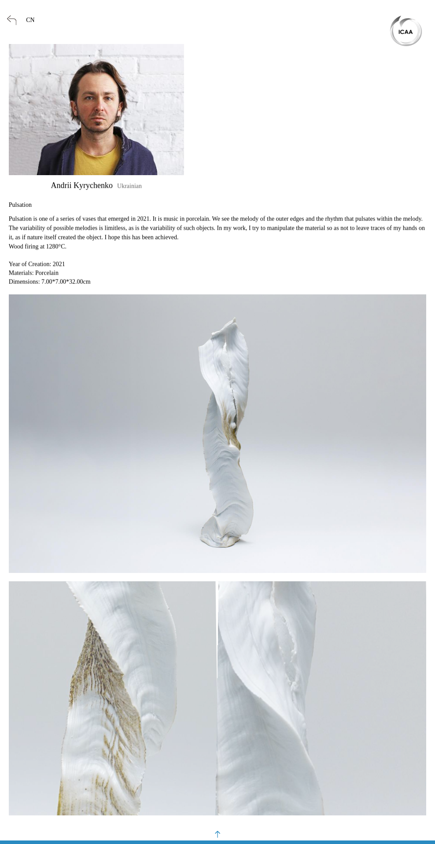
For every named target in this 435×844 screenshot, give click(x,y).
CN (30, 20)
